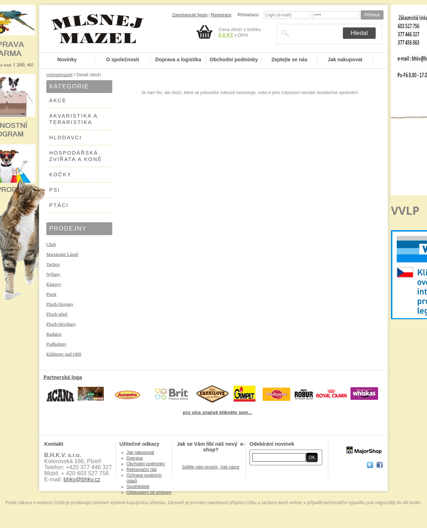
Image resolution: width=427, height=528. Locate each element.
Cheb (51, 244)
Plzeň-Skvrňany (61, 324)
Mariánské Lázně (62, 254)
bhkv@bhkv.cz (81, 479)
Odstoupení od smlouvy (149, 492)
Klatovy (53, 284)
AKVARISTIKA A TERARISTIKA (73, 119)
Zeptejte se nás (289, 59)
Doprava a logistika (178, 59)
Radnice (54, 334)
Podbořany (56, 344)
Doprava (135, 458)
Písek (51, 294)
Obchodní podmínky (234, 59)
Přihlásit (372, 14)
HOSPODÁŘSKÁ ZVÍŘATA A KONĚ (75, 156)
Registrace (221, 14)
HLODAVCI (65, 137)
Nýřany (53, 274)
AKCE (58, 100)
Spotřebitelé (138, 486)
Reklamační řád (141, 469)
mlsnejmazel (59, 74)
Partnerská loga (62, 377)
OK (312, 457)
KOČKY (60, 174)
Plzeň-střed (56, 314)
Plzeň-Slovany (59, 304)
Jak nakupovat (345, 59)
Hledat (359, 33)
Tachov (53, 264)
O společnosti (122, 59)
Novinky (67, 59)
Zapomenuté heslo (189, 14)
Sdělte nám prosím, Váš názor (211, 467)
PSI (54, 190)
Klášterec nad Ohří (63, 354)
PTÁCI (58, 205)
